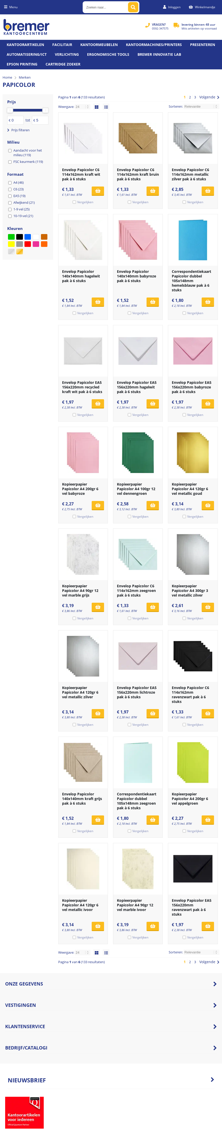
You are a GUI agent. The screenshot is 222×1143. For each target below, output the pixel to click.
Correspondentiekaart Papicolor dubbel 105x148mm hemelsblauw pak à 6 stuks (191, 280)
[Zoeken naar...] (133, 7)
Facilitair (62, 44)
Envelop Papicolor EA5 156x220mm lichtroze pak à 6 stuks (137, 692)
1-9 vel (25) (21, 209)
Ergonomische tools (108, 54)
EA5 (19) (19, 195)
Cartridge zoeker (63, 64)
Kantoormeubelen (99, 44)
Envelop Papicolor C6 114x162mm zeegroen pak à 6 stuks (136, 590)
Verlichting (67, 54)
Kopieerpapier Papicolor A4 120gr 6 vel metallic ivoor (80, 905)
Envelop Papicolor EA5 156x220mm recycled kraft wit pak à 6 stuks (82, 387)
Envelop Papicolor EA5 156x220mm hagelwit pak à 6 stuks (137, 387)
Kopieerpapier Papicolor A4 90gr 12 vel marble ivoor (135, 905)
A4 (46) (18, 182)
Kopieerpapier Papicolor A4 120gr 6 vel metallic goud (190, 489)
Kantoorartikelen (25, 44)
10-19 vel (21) (23, 215)
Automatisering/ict (27, 54)
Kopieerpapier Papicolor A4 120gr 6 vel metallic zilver (80, 692)
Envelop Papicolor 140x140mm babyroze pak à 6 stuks (136, 276)
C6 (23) (18, 189)
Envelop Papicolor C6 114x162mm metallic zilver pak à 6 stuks (190, 174)
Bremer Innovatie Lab (159, 54)
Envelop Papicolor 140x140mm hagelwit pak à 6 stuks (81, 276)
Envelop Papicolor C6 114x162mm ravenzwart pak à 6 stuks (190, 694)
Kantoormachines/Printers (154, 44)
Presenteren (202, 44)
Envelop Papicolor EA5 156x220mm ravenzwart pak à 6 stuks (191, 907)
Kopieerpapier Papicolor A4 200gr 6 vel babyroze (80, 489)
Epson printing (22, 64)
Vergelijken (85, 202)
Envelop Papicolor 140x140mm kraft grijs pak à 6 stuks (82, 799)
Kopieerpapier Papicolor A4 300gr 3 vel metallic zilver (190, 590)
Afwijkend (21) (24, 202)
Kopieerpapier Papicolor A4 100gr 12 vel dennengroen (136, 489)
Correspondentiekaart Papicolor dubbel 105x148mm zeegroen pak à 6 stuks (136, 801)
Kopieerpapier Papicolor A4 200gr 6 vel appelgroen (190, 799)
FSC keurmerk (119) (28, 161)
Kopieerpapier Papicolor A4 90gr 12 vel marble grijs (80, 590)
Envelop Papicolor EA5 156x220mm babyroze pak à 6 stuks (191, 387)
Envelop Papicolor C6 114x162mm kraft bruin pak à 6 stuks (138, 174)
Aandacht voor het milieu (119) (27, 152)
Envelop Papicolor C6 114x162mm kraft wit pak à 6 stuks (81, 174)
